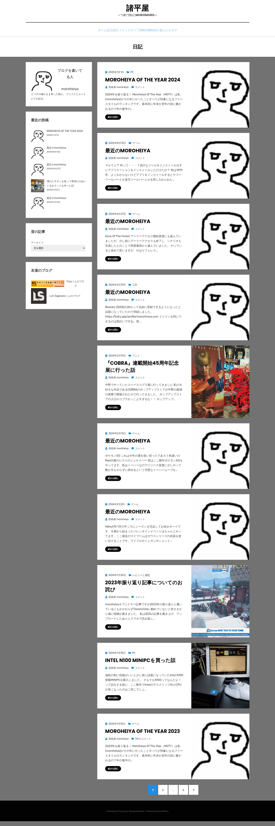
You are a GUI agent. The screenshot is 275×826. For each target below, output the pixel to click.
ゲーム (136, 144)
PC (132, 73)
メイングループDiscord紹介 (142, 32)
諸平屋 (137, 9)
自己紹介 (112, 32)
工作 (134, 286)
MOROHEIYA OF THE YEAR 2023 (142, 734)
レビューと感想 (141, 577)
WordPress (163, 816)
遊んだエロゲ (174, 32)
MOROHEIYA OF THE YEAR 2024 (142, 81)
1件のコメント (143, 741)
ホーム (97, 32)
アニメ (136, 357)
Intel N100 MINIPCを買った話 (140, 663)
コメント (140, 88)
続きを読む (113, 118)
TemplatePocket (136, 816)
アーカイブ (37, 243)
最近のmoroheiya (127, 151)
